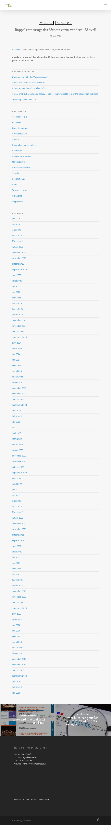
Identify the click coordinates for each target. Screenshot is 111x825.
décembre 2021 (19, 523)
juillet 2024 (17, 348)
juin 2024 (16, 354)
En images (17, 151)
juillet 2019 (17, 687)
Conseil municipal (20, 128)
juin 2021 (16, 557)
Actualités (46, 23)
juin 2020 (16, 625)
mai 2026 (16, 224)
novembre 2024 (19, 326)
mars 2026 (17, 235)
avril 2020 (16, 636)
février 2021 (17, 580)
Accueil (15, 49)
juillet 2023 (17, 416)
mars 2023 (17, 439)
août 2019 (16, 681)
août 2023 (16, 410)
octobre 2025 (18, 264)
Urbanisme (17, 196)
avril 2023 (16, 433)
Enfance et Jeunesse (21, 156)
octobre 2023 (18, 399)
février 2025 (17, 309)
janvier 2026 (17, 247)
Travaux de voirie (20, 190)
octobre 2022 (18, 467)
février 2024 (17, 377)
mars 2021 (17, 574)
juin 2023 (16, 422)
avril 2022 (16, 501)
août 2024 (16, 343)
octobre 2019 (18, 670)
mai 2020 (16, 631)
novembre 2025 (19, 258)
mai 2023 (16, 427)
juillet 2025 (17, 281)
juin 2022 (16, 489)
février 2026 (17, 241)
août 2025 (16, 275)
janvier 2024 (17, 382)
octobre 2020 (18, 602)
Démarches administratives (24, 145)
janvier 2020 (17, 653)
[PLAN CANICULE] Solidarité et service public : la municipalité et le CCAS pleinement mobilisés (55, 94)
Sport (14, 184)
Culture (15, 139)
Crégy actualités (19, 134)
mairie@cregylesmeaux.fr (34, 764)
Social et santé (18, 179)
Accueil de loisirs (19, 117)
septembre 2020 (19, 608)
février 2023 (17, 444)
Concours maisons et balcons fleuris (28, 82)
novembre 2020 (19, 597)
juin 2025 (16, 286)
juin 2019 (16, 693)
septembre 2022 (19, 473)
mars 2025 (17, 303)
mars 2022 (17, 506)
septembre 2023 (19, 405)
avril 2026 (16, 230)
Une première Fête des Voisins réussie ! (30, 77)
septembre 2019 (19, 676)
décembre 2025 (19, 252)
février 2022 (17, 512)
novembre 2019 (19, 664)
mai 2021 (16, 563)
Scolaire (16, 173)
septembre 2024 (19, 337)
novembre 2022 (19, 461)
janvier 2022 (17, 518)
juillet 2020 (17, 619)
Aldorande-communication (37, 799)
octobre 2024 (18, 331)
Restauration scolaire (21, 167)
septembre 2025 (19, 269)
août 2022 (16, 478)
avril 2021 (16, 569)
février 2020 (17, 648)
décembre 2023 (19, 388)
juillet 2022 (17, 484)
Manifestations (18, 162)
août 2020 (16, 614)
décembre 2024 (19, 320)
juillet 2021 (17, 552)
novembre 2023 (19, 394)
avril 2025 (16, 298)
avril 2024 (16, 365)
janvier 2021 (17, 585)
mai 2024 (16, 360)
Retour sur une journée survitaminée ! (29, 88)
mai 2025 (16, 292)
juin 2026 (16, 219)
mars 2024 (17, 371)
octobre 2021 (18, 535)
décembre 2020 (19, 591)
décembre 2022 (19, 456)
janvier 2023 (17, 450)
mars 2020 (17, 642)
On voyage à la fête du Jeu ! (24, 99)
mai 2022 (16, 495)
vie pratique (64, 23)
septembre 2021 (19, 540)
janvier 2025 (17, 315)
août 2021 (16, 546)
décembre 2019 (19, 659)
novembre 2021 (19, 529)
